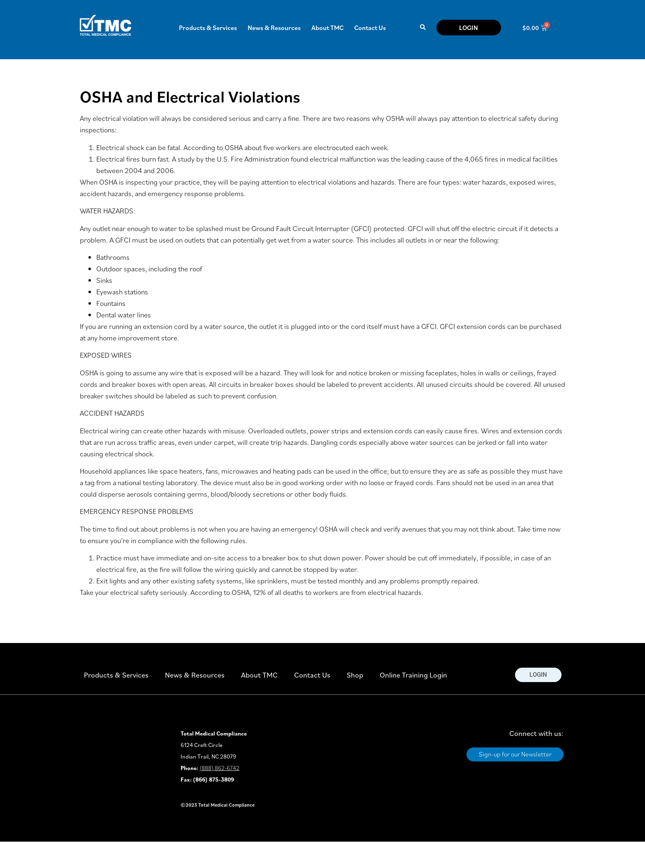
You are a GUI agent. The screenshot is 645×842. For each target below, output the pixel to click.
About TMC (327, 27)
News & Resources (274, 27)
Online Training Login (413, 675)
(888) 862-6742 (219, 768)
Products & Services (208, 27)
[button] (423, 28)
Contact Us (370, 27)
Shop (355, 675)
